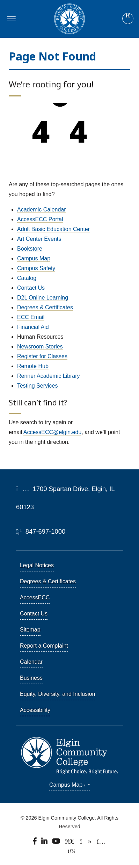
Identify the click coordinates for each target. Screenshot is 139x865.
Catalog (26, 278)
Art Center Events (39, 239)
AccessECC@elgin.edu (52, 432)
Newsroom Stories (40, 346)
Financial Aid (33, 327)
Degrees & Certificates (45, 307)
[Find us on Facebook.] (35, 842)
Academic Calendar (41, 209)
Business (31, 678)
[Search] (127, 18)
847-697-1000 (40, 531)
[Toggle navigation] (10, 19)
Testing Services (37, 386)
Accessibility (35, 710)
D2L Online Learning (42, 298)
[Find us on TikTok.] (86, 842)
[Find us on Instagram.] (101, 842)
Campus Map (33, 258)
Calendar (31, 662)
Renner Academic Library (48, 376)
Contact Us (31, 288)
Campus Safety (36, 268)
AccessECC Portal (40, 219)
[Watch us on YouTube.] (56, 842)
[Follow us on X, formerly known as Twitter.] (70, 842)
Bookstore (29, 249)
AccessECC (35, 597)
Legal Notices (37, 565)
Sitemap (30, 630)
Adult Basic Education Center (53, 229)
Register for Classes (42, 356)
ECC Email (30, 317)
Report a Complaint (44, 646)
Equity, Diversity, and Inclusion (57, 694)
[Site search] (127, 18)
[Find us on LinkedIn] (44, 842)
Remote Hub (33, 366)
